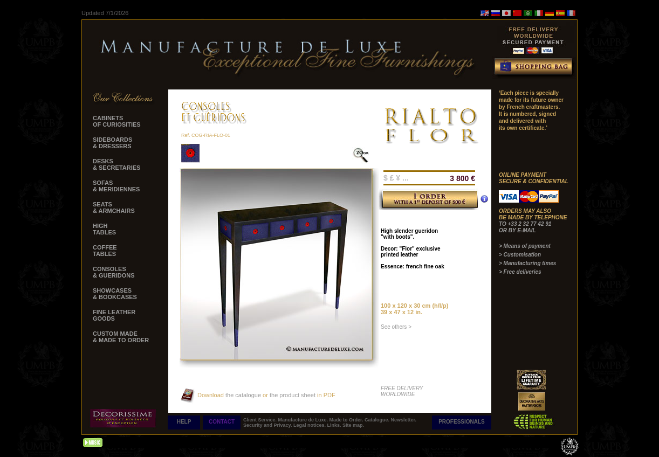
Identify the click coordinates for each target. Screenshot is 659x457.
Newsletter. (404, 420)
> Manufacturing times (527, 263)
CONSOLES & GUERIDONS (114, 272)
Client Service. (260, 420)
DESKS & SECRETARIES (116, 164)
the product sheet (292, 395)
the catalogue (242, 395)
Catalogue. (378, 420)
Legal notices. (310, 425)
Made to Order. (347, 420)
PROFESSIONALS (461, 422)
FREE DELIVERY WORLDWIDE (402, 391)
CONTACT (222, 422)
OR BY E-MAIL (517, 230)
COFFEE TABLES (105, 250)
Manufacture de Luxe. (304, 420)
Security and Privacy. (268, 425)
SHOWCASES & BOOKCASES (115, 293)
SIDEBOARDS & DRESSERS (112, 142)
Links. (334, 425)
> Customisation (520, 255)
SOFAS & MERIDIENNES (116, 185)
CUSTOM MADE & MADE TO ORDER (121, 336)
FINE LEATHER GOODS (114, 315)
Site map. (353, 425)
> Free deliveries (520, 272)
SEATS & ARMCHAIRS (114, 207)
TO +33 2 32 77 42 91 (525, 224)
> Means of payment (525, 246)
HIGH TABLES (104, 229)
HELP (184, 422)
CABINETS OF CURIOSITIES (117, 121)
